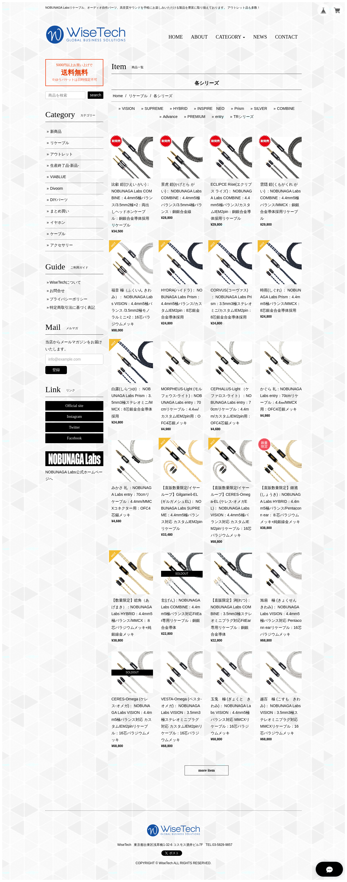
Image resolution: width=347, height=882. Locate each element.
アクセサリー (61, 245)
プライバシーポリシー (68, 299)
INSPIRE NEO (211, 108)
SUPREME (154, 108)
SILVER (260, 108)
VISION (128, 108)
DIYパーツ (59, 200)
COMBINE (286, 108)
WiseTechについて (65, 282)
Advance (170, 116)
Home (118, 96)
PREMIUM (196, 116)
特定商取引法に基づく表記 (72, 307)
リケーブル (138, 96)
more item (206, 770)
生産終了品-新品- (64, 165)
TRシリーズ (243, 116)
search (95, 95)
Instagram (74, 417)
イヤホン (57, 222)
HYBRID (180, 108)
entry (219, 116)
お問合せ (57, 291)
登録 (56, 370)
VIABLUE (58, 177)
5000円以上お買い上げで (74, 65)
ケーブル (57, 234)
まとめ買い (59, 211)
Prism (239, 108)
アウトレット (61, 154)
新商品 (56, 131)
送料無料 (74, 72)
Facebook (74, 438)
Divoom (56, 188)
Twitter (74, 427)
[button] (230, 37)
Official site (74, 406)
